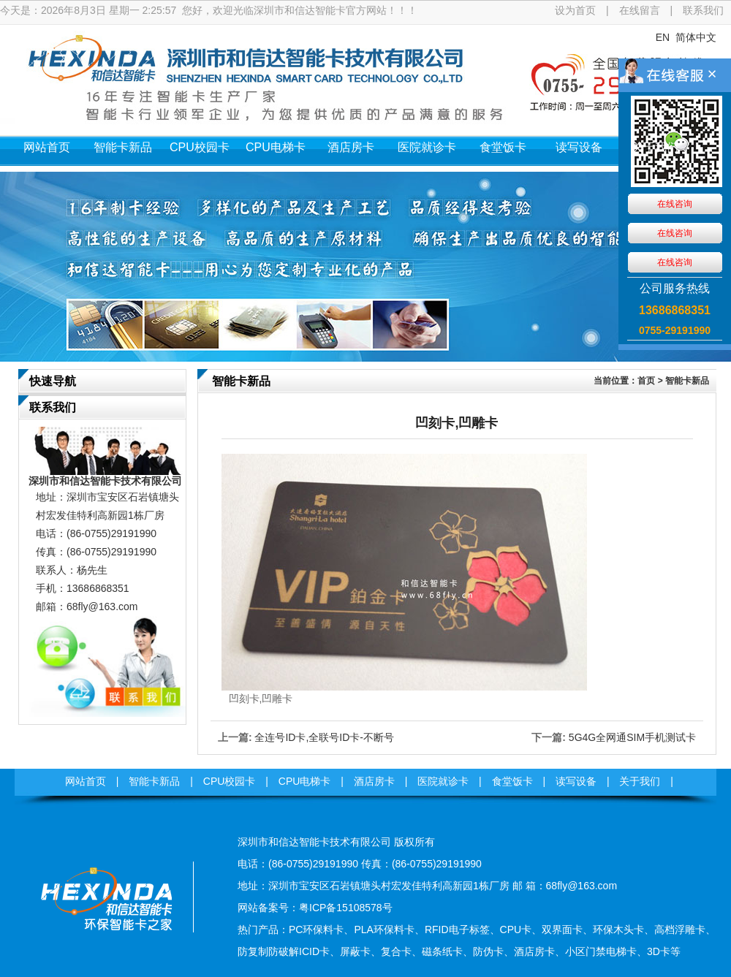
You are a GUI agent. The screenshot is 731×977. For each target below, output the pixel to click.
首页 (646, 381)
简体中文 (695, 37)
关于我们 (655, 147)
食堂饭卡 (503, 147)
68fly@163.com (102, 606)
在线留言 (639, 10)
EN (663, 37)
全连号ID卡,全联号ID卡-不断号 (324, 737)
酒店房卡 (350, 147)
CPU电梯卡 (276, 147)
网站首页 (46, 147)
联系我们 (703, 10)
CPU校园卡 (200, 147)
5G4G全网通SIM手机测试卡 (632, 737)
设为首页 (575, 10)
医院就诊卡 (427, 147)
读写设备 (579, 147)
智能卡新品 (123, 147)
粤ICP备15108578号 (346, 907)
